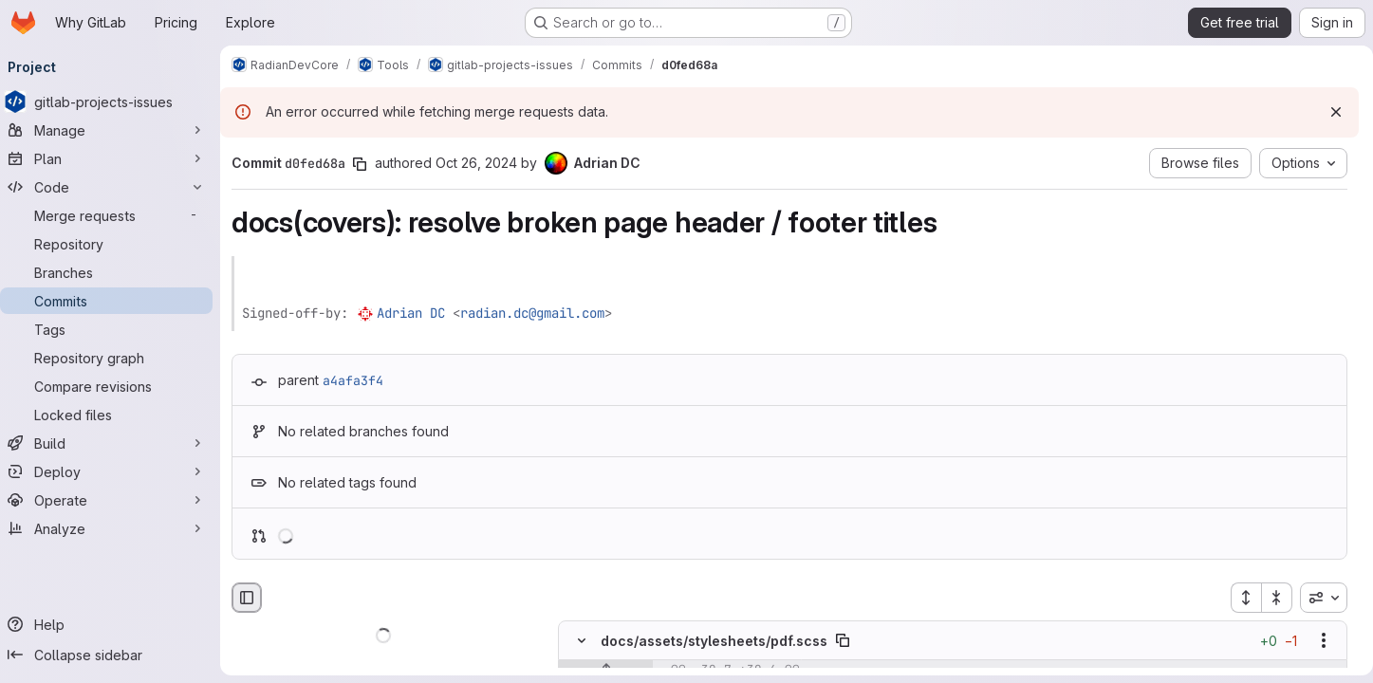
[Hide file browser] (254, 597)
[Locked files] (114, 414)
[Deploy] (114, 471)
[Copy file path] (850, 641)
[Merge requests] (114, 215)
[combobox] (1316, 597)
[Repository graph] (114, 357)
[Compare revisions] (114, 386)
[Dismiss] (1328, 112)
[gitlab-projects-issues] (114, 101)
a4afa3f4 (360, 380)
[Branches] (114, 272)
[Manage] (114, 130)
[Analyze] (114, 528)
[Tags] (114, 329)
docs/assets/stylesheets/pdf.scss (721, 641)
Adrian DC (418, 313)
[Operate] (114, 500)
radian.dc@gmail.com (540, 313)
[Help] (114, 624)
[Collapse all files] (1269, 597)
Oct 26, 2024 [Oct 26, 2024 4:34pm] (484, 163)
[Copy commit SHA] (367, 164)
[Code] (114, 187)
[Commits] (114, 300)
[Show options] (1316, 641)
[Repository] (114, 244)
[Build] (114, 443)
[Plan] (114, 158)
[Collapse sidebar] (114, 654)
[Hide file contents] (589, 641)
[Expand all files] (1238, 597)
